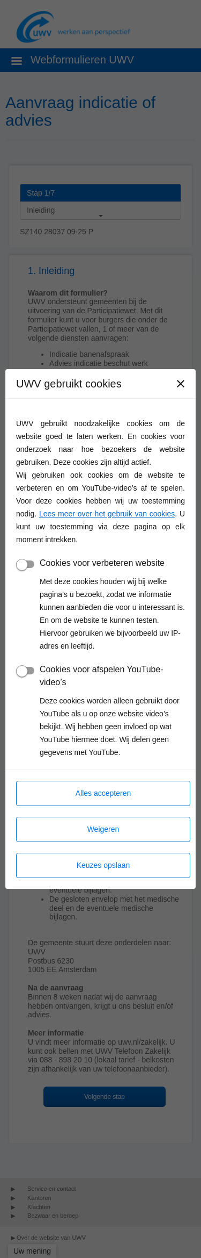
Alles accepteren (103, 793)
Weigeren (103, 829)
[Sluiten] (180, 384)
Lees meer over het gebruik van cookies (107, 513)
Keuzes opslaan (103, 865)
